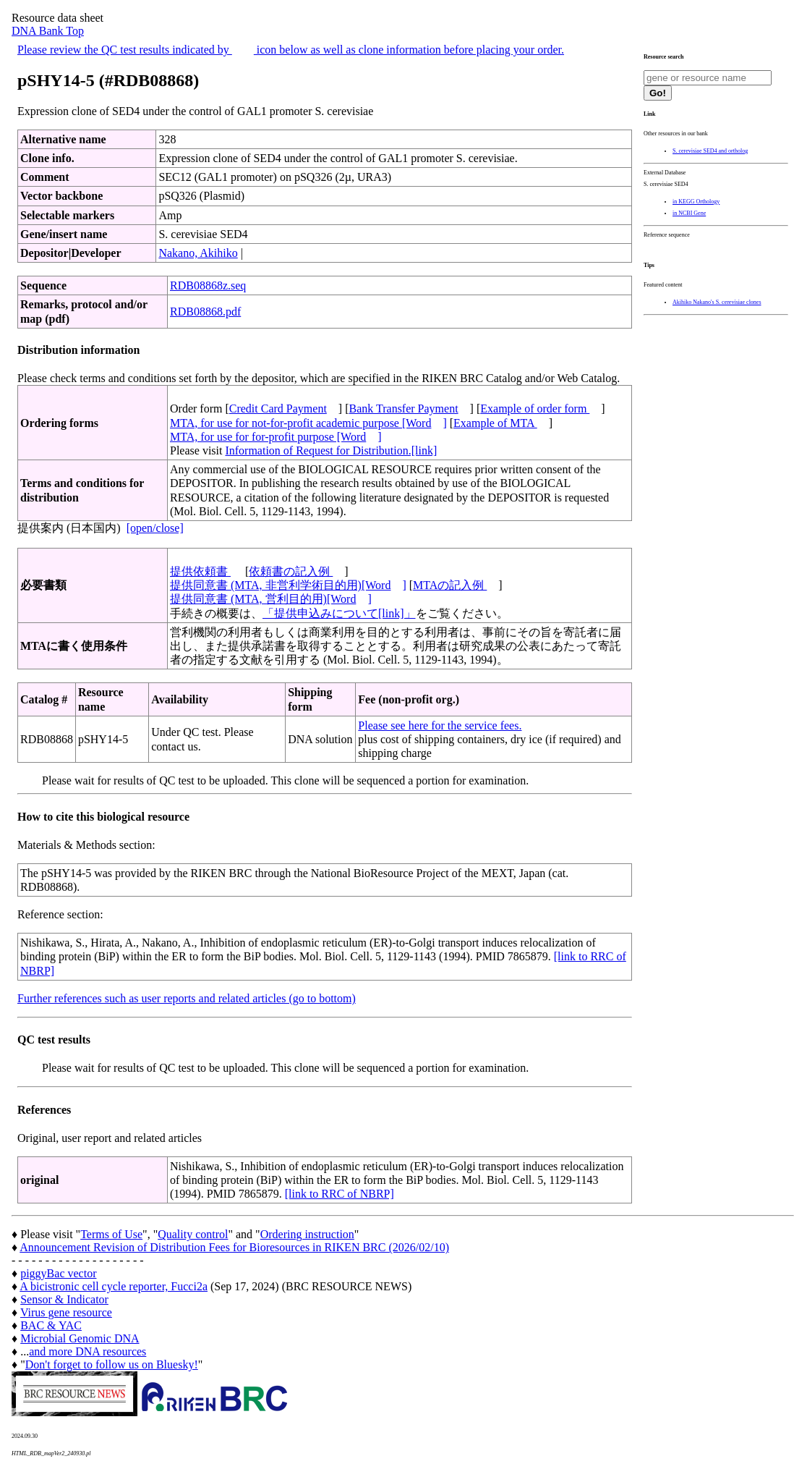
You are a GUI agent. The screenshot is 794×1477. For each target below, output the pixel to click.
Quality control (193, 1234)
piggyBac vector (58, 1273)
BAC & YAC (51, 1325)
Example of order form (534, 408)
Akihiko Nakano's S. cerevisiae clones (717, 302)
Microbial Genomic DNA (79, 1338)
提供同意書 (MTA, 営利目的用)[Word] (271, 599)
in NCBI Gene (689, 213)
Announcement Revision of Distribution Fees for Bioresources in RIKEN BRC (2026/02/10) (234, 1247)
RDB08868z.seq (208, 285)
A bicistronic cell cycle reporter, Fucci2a (114, 1286)
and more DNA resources (87, 1351)
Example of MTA (495, 423)
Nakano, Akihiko (197, 253)
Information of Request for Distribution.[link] (331, 450)
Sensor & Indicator (64, 1299)
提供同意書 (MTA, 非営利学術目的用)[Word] (288, 585)
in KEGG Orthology (696, 201)
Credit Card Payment (278, 408)
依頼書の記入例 (291, 571)
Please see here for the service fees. (439, 725)
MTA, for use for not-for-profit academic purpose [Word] (308, 423)
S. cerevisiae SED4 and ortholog (710, 151)
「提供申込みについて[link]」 (339, 613)
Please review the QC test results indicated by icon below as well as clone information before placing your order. (290, 49)
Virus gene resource (66, 1312)
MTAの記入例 (450, 585)
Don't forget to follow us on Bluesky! (111, 1364)
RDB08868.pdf (205, 311)
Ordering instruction (307, 1234)
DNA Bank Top (48, 31)
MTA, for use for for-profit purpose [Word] (276, 437)
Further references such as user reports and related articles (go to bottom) (186, 998)
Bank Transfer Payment (403, 408)
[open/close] (155, 528)
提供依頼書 (200, 571)
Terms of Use (111, 1234)
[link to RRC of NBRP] (339, 1194)
